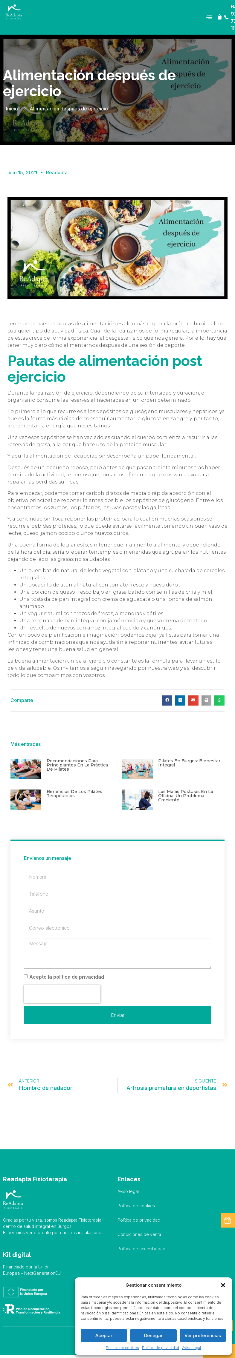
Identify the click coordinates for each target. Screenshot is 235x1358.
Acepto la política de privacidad (66, 977)
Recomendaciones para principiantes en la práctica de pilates (77, 765)
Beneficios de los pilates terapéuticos (74, 793)
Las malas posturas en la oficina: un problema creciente (185, 796)
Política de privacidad (160, 1347)
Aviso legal (191, 1347)
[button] (223, 1285)
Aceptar (103, 1335)
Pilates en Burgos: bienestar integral (189, 763)
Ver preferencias (202, 1335)
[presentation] (62, 994)
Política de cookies (122, 1347)
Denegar (153, 1335)
